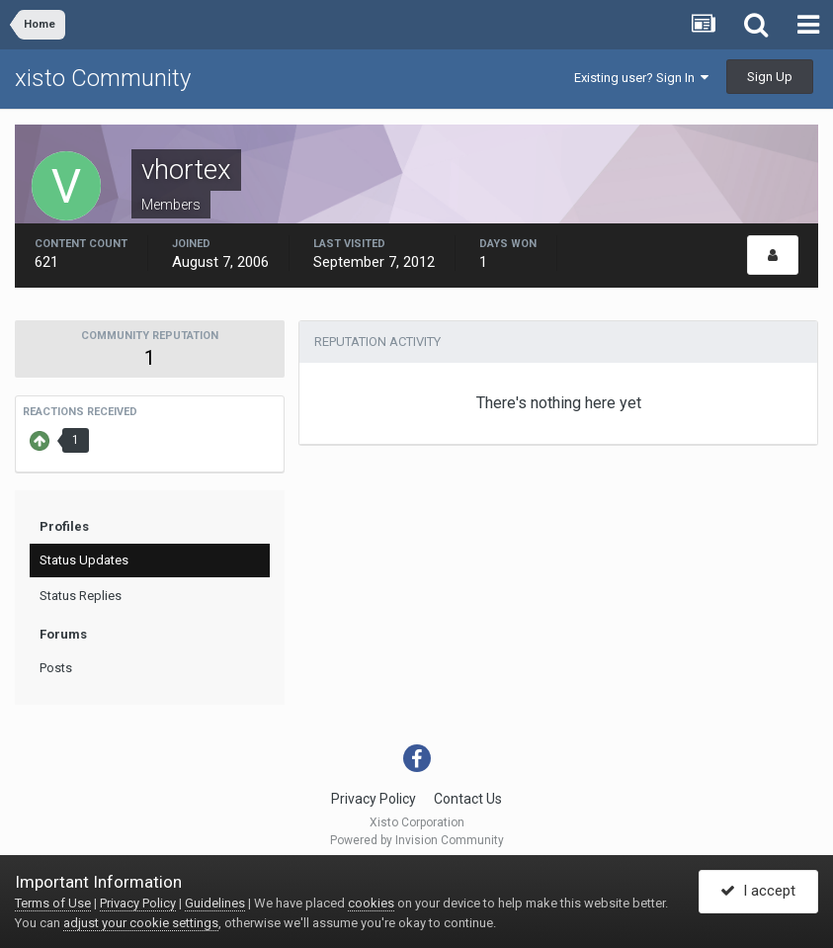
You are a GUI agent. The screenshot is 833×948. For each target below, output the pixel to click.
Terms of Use (53, 903)
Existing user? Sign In (641, 77)
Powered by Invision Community (417, 840)
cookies (371, 903)
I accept (757, 892)
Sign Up (769, 76)
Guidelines (215, 903)
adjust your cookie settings (140, 922)
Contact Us (468, 799)
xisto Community (103, 78)
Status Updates (84, 560)
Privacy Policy (373, 799)
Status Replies (81, 595)
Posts (56, 667)
